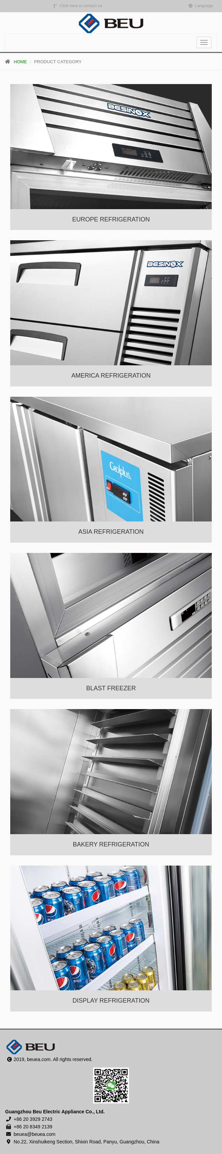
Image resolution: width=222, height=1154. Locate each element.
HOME (20, 61)
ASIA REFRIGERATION (111, 531)
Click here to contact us (77, 5)
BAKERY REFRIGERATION (111, 844)
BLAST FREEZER (111, 688)
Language (201, 5)
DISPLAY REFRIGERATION (110, 1000)
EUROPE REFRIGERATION (111, 219)
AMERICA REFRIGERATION (111, 375)
